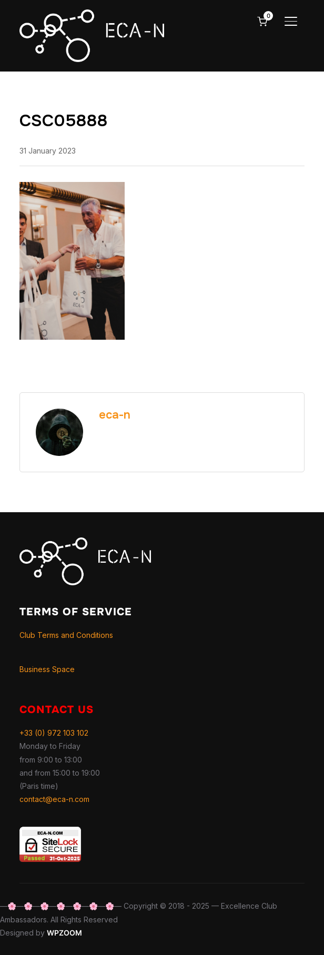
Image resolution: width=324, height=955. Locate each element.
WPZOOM (64, 932)
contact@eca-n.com (54, 799)
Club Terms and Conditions (66, 635)
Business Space (47, 669)
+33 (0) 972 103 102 (53, 732)
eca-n (114, 415)
